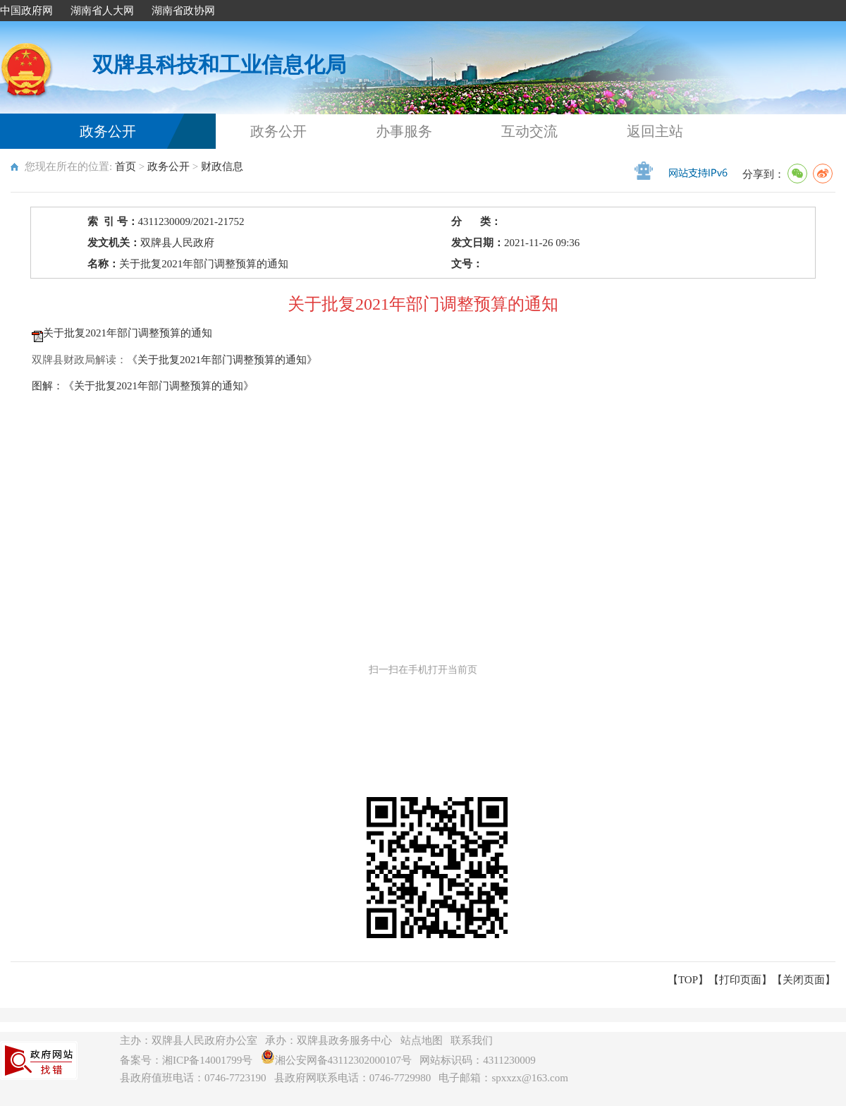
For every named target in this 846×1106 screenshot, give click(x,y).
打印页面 (740, 979)
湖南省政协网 (183, 10)
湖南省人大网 (102, 10)
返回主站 (655, 131)
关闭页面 (804, 979)
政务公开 (108, 131)
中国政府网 (26, 10)
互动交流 (529, 131)
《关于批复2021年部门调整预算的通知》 (222, 359)
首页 (125, 166)
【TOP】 (688, 979)
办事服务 (404, 131)
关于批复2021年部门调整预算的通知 (127, 333)
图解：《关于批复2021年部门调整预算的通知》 (143, 385)
